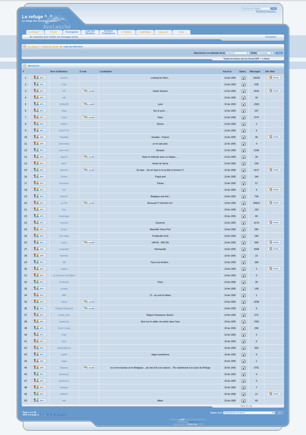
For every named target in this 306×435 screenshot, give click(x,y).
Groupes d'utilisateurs (108, 32)
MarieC (64, 196)
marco (64, 301)
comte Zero (64, 315)
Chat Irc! (163, 32)
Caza (64, 117)
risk (64, 400)
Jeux (181, 32)
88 (48, 415)
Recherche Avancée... (266, 11)
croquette (64, 249)
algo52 (64, 157)
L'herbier (126, 32)
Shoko (64, 176)
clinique (64, 387)
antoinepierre (64, 348)
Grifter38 (64, 104)
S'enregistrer (71, 32)
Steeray (64, 367)
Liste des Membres (90, 32)
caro (64, 341)
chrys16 (64, 222)
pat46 (64, 354)
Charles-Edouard (64, 308)
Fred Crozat (64, 328)
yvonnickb (64, 143)
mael (64, 361)
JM (64, 262)
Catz (64, 84)
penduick (64, 374)
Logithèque (145, 32)
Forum (53, 32)
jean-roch (64, 150)
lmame (64, 78)
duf (64, 189)
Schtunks (64, 282)
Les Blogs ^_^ (35, 32)
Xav (64, 209)
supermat (64, 321)
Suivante (61, 415)
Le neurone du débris (64, 275)
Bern (64, 163)
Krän (64, 334)
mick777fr (64, 130)
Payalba (64, 137)
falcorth (64, 170)
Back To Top (246, 406)
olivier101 (64, 381)
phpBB (181, 419)
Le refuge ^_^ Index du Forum (43, 46)
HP (64, 91)
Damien (64, 255)
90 (55, 415)
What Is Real (192, 424)
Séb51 (64, 124)
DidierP (64, 394)
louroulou (64, 183)
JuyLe (64, 242)
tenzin (64, 229)
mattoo (64, 269)
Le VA (64, 203)
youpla (64, 288)
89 (51, 415)
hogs (64, 110)
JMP (64, 295)
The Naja (64, 236)
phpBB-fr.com (193, 422)
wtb (64, 97)
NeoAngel (64, 216)
